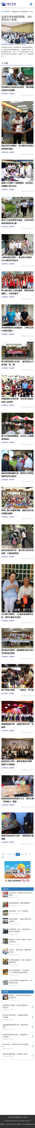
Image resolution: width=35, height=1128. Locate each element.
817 (26, 854)
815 (18, 854)
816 (22, 854)
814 (14, 854)
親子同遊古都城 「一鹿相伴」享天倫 (17, 690)
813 (9, 854)
